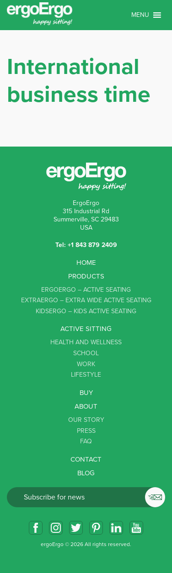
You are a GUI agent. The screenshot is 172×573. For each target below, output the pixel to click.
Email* (86, 497)
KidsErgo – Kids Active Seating (86, 311)
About (86, 406)
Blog (86, 473)
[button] (140, 15)
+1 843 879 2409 (92, 245)
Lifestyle (86, 374)
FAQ (86, 441)
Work (86, 364)
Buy (86, 393)
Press (86, 431)
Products (86, 276)
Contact (86, 459)
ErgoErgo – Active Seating (86, 290)
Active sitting (86, 329)
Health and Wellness (86, 342)
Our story (86, 420)
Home (86, 262)
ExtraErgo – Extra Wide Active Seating (86, 300)
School (86, 353)
